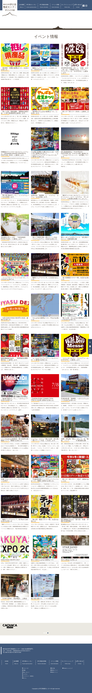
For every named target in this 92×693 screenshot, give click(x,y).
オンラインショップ (67, 6)
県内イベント (55, 670)
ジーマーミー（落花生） (28, 676)
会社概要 (22, 6)
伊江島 (53, 668)
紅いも (24, 678)
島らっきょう (26, 672)
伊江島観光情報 (44, 6)
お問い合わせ (78, 6)
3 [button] (48, 633)
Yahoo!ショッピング (68, 668)
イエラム (25, 674)
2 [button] (46, 633)
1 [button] (44, 633)
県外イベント (55, 672)
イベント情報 (55, 6)
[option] (46, 627)
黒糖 (24, 670)
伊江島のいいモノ (31, 6)
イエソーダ (25, 668)
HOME (7, 662)
